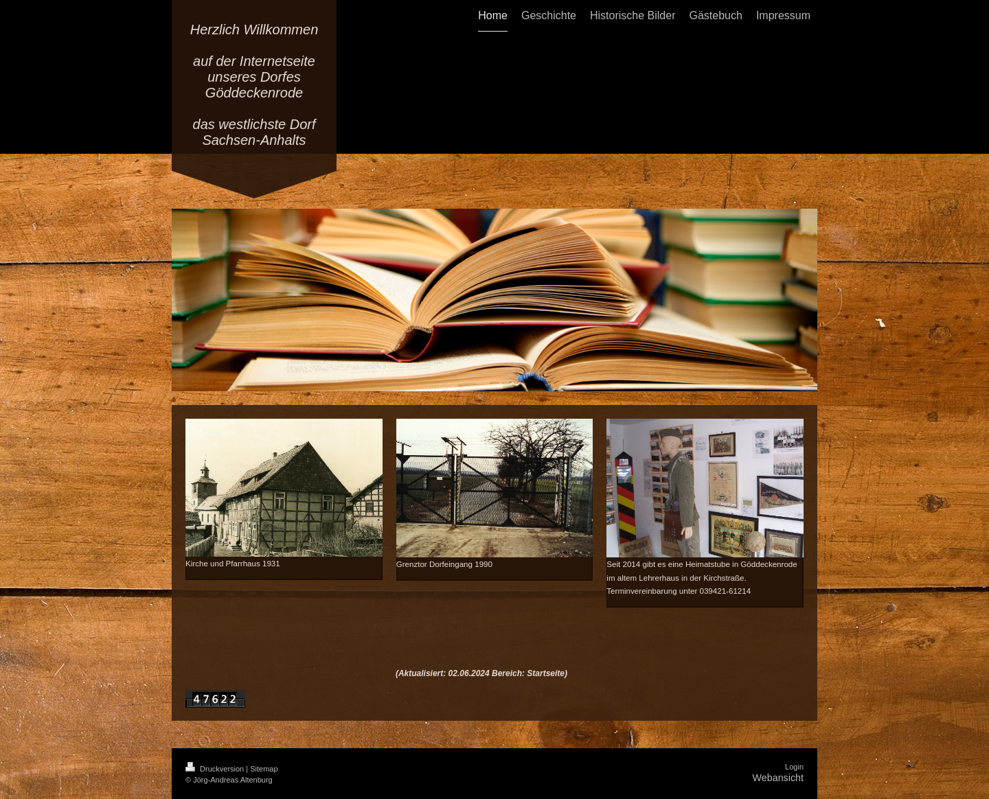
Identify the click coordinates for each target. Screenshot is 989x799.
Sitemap (263, 769)
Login (794, 767)
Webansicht (778, 777)
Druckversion (215, 769)
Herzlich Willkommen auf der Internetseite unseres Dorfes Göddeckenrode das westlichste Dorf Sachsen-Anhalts (254, 85)
